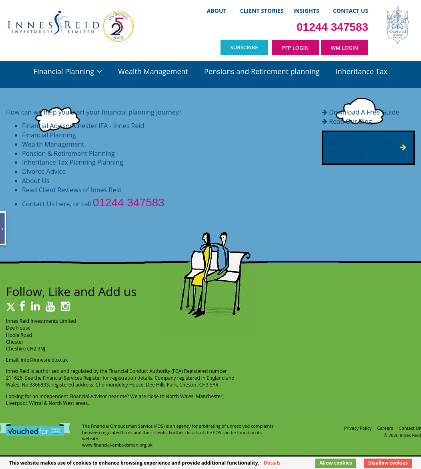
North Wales (179, 396)
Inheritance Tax (361, 71)
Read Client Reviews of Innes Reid (72, 189)
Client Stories (262, 10)
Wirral (36, 403)
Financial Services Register (72, 377)
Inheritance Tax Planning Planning (72, 162)
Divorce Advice (44, 171)
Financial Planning (64, 71)
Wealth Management (153, 71)
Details (272, 462)
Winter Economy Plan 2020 (359, 147)
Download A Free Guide (364, 112)
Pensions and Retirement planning (261, 71)
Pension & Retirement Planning (68, 153)
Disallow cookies (388, 462)
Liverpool (16, 403)
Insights (306, 10)
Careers (385, 428)
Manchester (209, 396)
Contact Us (350, 10)
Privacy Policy (358, 428)
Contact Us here (46, 203)
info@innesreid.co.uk (44, 359)
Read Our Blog (350, 121)
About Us (36, 180)
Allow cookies (335, 462)
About (217, 10)
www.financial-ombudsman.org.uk (117, 445)
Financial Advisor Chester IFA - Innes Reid (83, 125)
